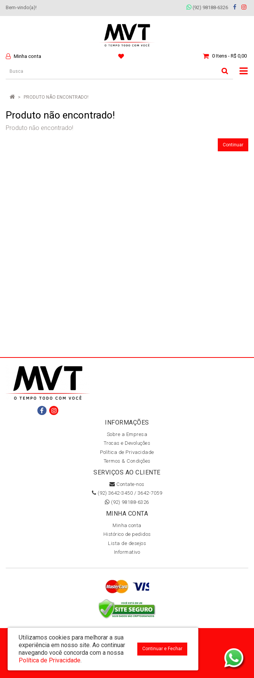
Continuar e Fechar (162, 648)
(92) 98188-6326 (207, 7)
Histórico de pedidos (127, 534)
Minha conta (127, 525)
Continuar (233, 144)
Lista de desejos (127, 543)
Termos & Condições (127, 461)
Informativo (127, 552)
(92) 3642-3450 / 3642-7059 (127, 493)
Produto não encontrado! (56, 97)
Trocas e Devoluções (127, 443)
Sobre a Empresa (127, 434)
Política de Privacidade (127, 452)
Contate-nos (127, 484)
